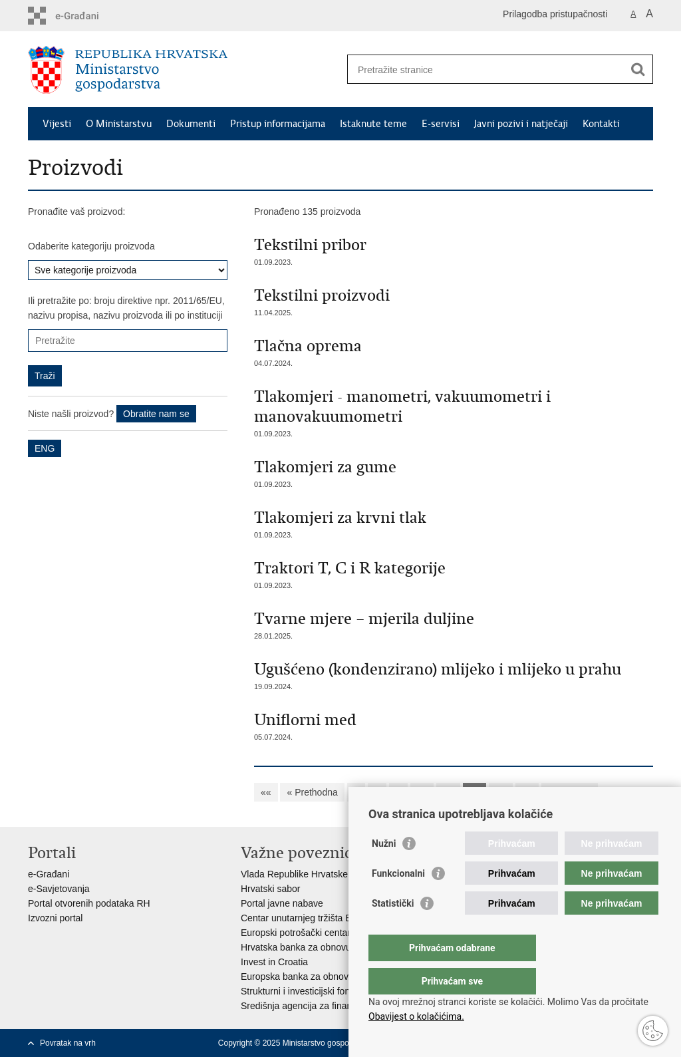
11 (448, 792)
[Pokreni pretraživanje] (637, 69)
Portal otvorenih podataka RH (89, 903)
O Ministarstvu (119, 124)
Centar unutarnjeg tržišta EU (299, 918)
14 (527, 792)
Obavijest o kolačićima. (416, 1016)
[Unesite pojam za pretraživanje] (485, 69)
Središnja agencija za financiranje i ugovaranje (337, 1005)
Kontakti (601, 124)
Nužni (384, 870)
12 (475, 792)
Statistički (393, 930)
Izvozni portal (55, 918)
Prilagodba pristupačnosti (555, 14)
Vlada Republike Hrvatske (294, 874)
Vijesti (57, 124)
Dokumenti (190, 124)
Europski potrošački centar (295, 932)
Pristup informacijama (277, 124)
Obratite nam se (156, 413)
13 (500, 792)
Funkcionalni (398, 900)
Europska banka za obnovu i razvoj (313, 976)
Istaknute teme (373, 124)
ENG (45, 448)
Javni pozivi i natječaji (521, 124)
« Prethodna (312, 792)
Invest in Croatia (274, 962)
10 (422, 792)
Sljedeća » (569, 792)
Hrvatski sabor (270, 888)
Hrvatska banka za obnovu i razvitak (315, 947)
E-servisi (441, 124)
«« (266, 792)
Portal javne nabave (282, 903)
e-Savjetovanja (59, 888)
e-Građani (48, 874)
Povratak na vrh (68, 1043)
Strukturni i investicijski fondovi (304, 991)
